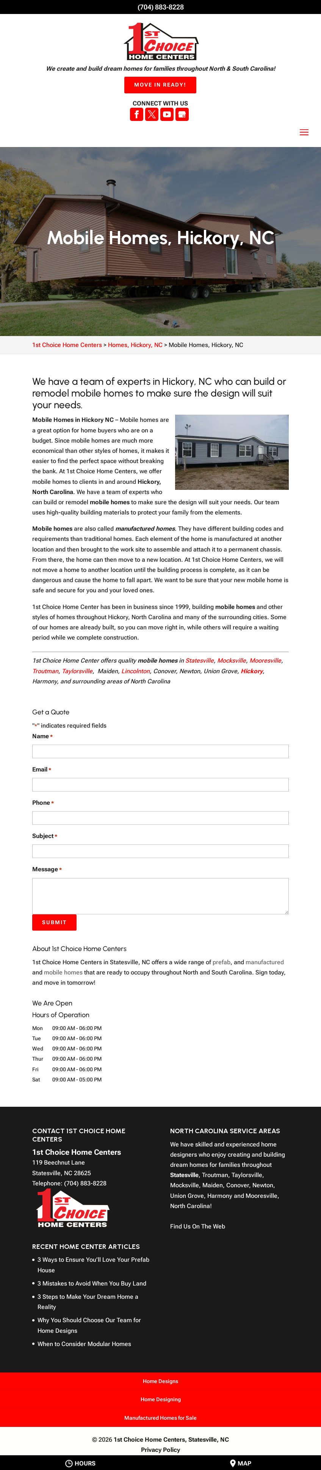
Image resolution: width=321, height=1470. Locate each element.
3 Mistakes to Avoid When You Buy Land (92, 1283)
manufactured (265, 962)
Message (47, 869)
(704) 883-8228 (161, 7)
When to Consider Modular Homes (84, 1344)
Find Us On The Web (197, 1226)
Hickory (252, 671)
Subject (44, 836)
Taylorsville (77, 671)
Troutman (45, 671)
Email (41, 770)
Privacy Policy (160, 1449)
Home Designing (161, 1399)
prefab (221, 962)
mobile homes (63, 972)
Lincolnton (135, 671)
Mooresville (265, 660)
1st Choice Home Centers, (171, 1439)
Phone (43, 803)
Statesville (199, 660)
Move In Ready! (160, 85)
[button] (304, 132)
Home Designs (160, 1381)
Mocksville (231, 660)
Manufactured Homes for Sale (160, 1418)
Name (42, 736)
